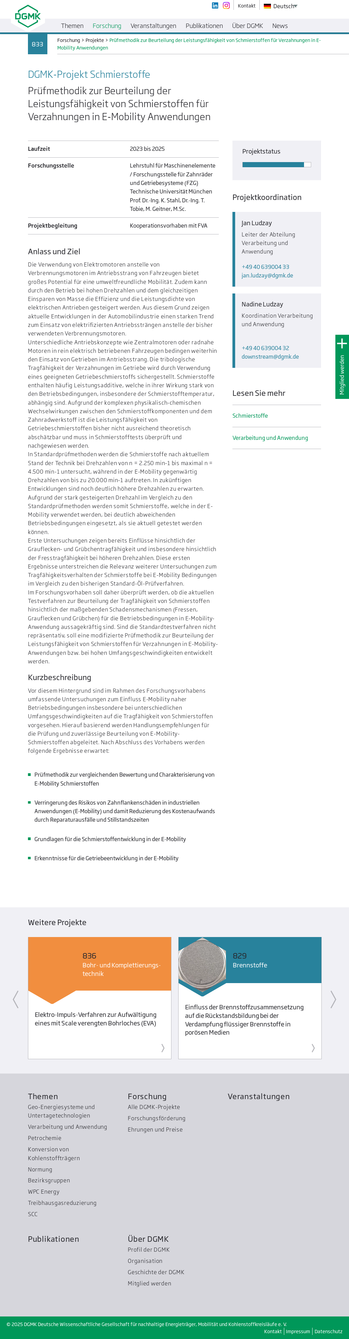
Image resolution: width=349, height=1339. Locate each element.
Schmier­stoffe (250, 415)
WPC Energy (44, 1191)
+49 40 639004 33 (265, 266)
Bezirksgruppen (49, 1180)
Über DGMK (148, 1238)
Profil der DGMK (149, 1249)
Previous (16, 999)
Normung (40, 1169)
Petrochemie (44, 1138)
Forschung (147, 1096)
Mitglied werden (341, 375)
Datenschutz (329, 1331)
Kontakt (273, 1331)
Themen (43, 1096)
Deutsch (279, 6)
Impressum (298, 1331)
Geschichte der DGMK (156, 1272)
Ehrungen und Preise (155, 1129)
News (280, 25)
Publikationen (53, 1238)
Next (333, 999)
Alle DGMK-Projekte (154, 1107)
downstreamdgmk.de (270, 356)
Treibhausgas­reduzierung (62, 1202)
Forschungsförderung (157, 1118)
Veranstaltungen (259, 1096)
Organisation (145, 1260)
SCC (33, 1214)
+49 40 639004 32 (265, 348)
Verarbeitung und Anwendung (270, 437)
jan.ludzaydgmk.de (267, 275)
